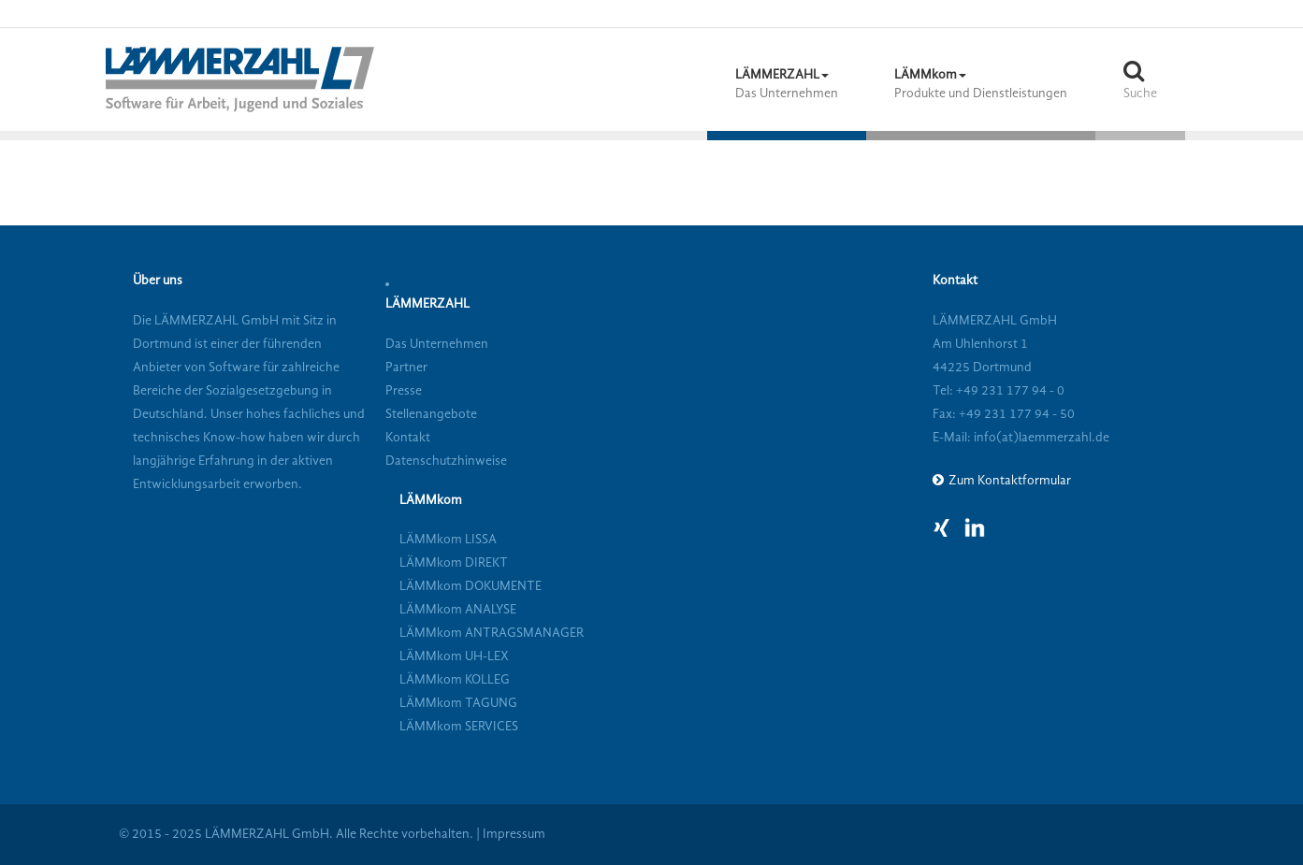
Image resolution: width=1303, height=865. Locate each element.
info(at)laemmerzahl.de (1040, 437)
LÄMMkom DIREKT (453, 562)
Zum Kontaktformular (1009, 480)
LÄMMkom (430, 500)
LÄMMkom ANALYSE (457, 609)
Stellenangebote (431, 414)
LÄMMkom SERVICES (458, 726)
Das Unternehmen (436, 344)
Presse (403, 390)
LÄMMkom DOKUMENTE (470, 586)
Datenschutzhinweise (446, 461)
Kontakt (407, 437)
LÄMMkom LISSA (448, 539)
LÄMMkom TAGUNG (458, 703)
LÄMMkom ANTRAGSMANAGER (491, 633)
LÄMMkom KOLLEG (454, 679)
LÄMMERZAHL (427, 303)
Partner (406, 367)
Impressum (514, 834)
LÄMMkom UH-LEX (454, 656)
